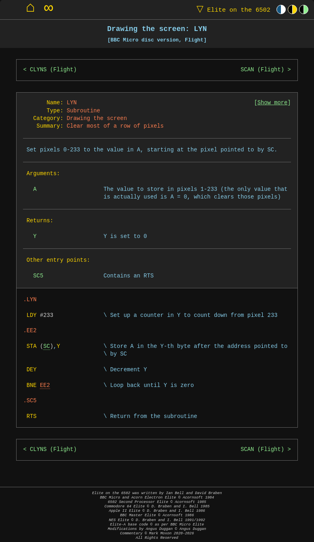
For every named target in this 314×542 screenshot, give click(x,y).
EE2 (45, 385)
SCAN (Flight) (262, 70)
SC (46, 346)
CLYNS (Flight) (53, 70)
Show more (272, 103)
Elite (231, 9)
